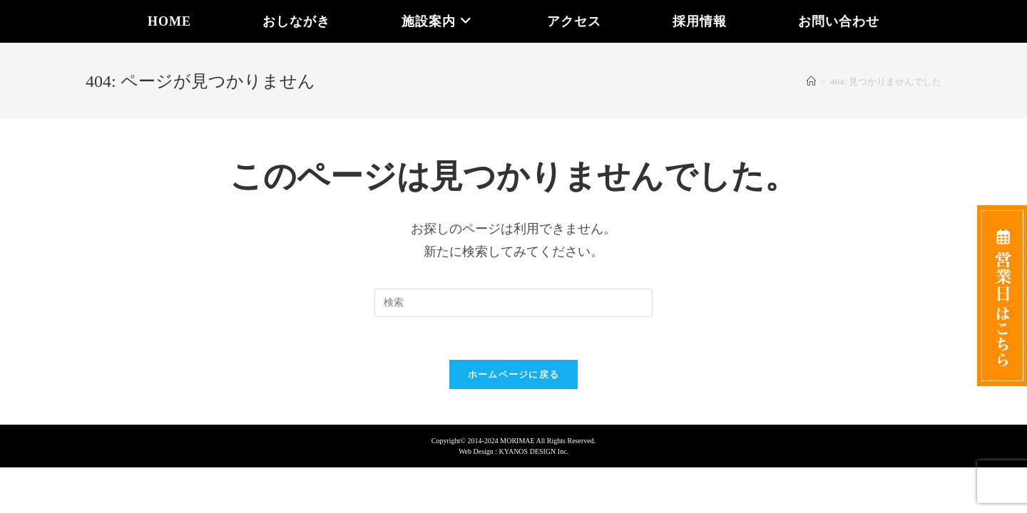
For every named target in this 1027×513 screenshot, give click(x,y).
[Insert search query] (513, 303)
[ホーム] (811, 81)
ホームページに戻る (514, 374)
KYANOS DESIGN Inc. (534, 451)
